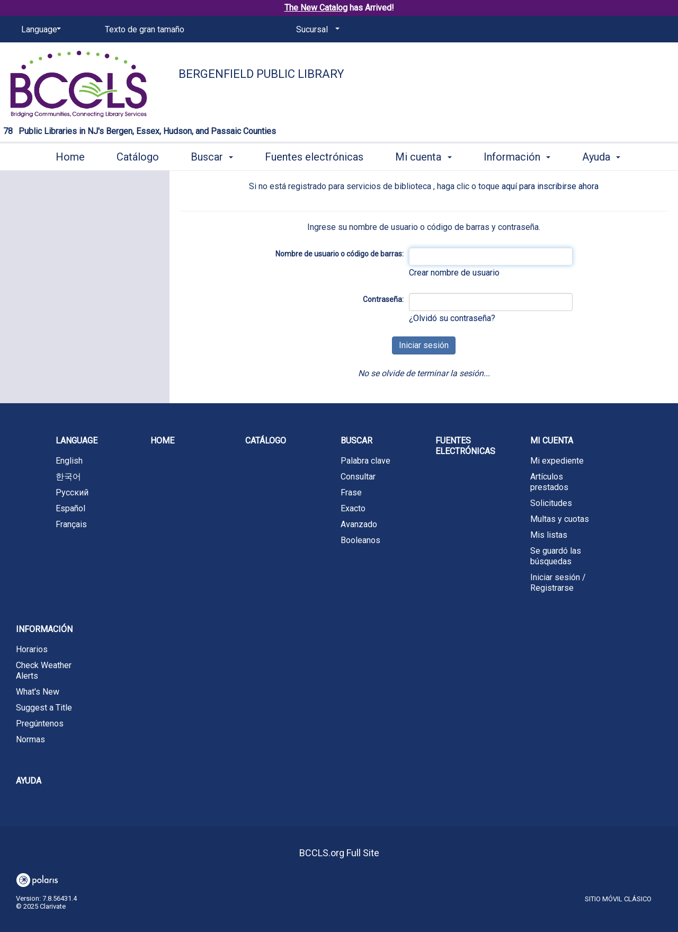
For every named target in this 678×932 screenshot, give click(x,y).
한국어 (68, 477)
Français (71, 524)
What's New (37, 692)
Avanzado (359, 524)
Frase (351, 492)
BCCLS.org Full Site (339, 852)
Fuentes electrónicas (314, 156)
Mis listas (548, 535)
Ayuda (28, 781)
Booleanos (360, 540)
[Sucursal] (316, 29)
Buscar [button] (212, 156)
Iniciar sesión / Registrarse (558, 582)
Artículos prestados (549, 482)
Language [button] (76, 441)
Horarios (32, 649)
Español (70, 508)
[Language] (39, 29)
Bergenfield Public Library (261, 74)
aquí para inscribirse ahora (550, 186)
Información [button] (517, 156)
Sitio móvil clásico (618, 899)
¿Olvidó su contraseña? (452, 318)
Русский (72, 492)
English (69, 461)
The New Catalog (315, 8)
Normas (30, 739)
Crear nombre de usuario (454, 273)
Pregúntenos (40, 723)
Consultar (358, 477)
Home (70, 156)
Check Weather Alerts (44, 670)
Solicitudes (551, 503)
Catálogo (138, 156)
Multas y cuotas (559, 519)
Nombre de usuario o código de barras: (339, 254)
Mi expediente (557, 461)
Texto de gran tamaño (144, 29)
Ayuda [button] (601, 156)
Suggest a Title (44, 708)
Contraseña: (383, 299)
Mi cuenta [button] (423, 156)
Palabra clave (365, 461)
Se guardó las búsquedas (555, 556)
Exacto (353, 508)
